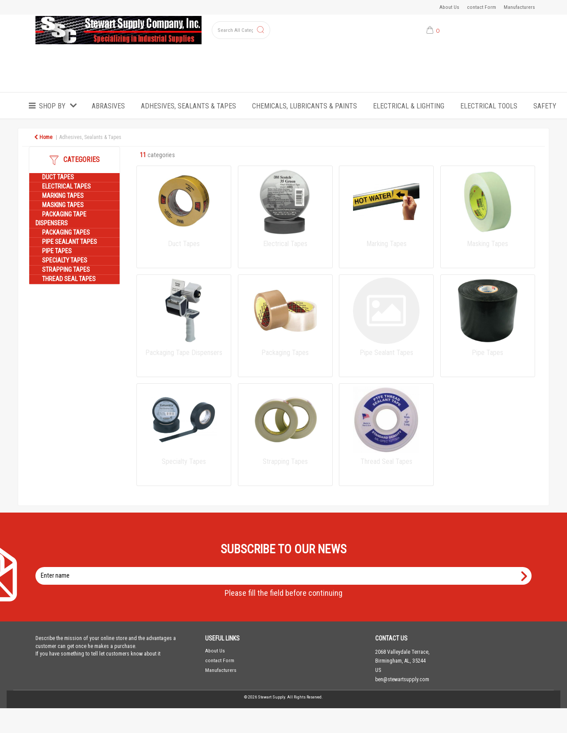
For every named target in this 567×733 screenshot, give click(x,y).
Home (43, 137)
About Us (449, 7)
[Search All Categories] (241, 30)
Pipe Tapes (57, 251)
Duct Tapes (58, 177)
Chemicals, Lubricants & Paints (304, 106)
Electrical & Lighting (408, 106)
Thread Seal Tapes (69, 279)
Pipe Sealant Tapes (69, 242)
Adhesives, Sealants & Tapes (188, 106)
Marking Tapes (63, 196)
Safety (544, 106)
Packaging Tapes (66, 232)
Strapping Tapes (66, 270)
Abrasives (108, 106)
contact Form (481, 7)
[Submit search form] (260, 30)
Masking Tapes (63, 205)
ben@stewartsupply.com (402, 679)
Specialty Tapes (64, 260)
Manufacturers (519, 7)
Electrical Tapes (66, 186)
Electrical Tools (488, 106)
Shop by (52, 106)
